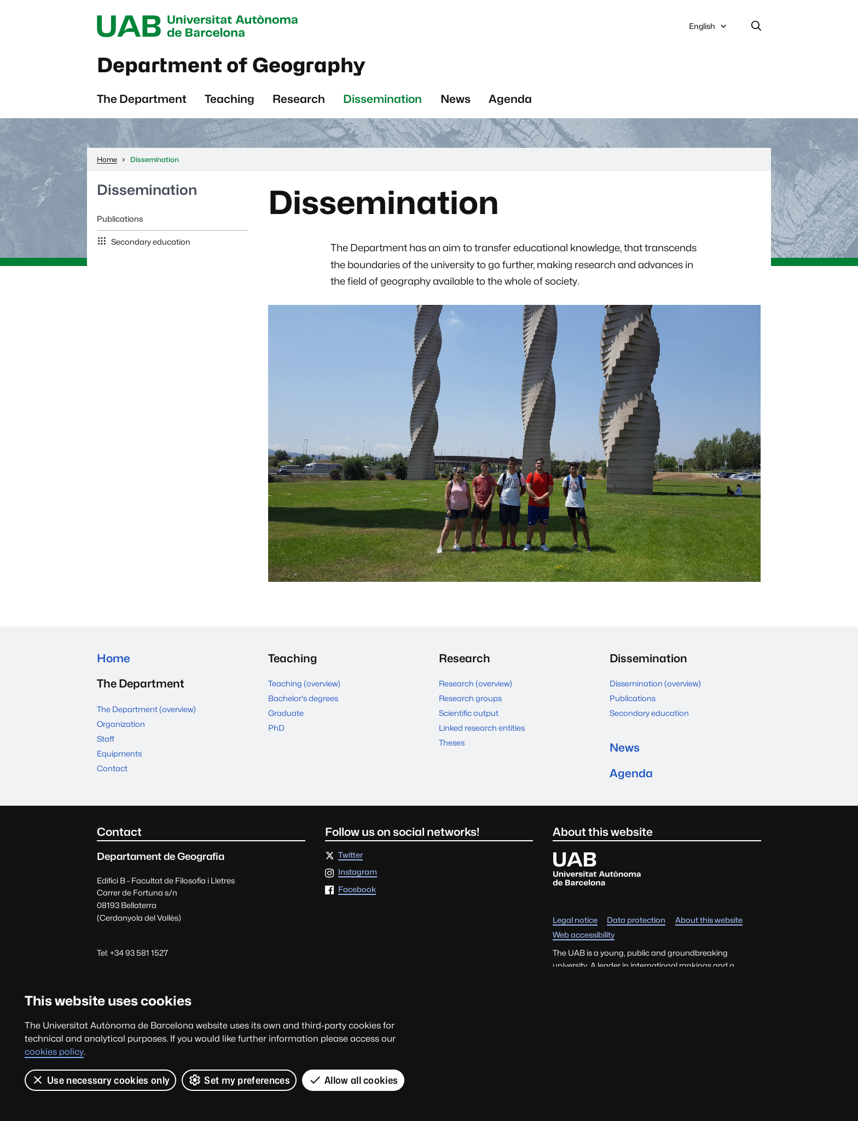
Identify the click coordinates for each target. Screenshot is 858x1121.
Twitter (350, 855)
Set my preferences (239, 1080)
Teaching (229, 99)
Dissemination (382, 99)
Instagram (357, 872)
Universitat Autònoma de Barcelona (200, 26)
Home (113, 658)
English (708, 29)
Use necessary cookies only (100, 1080)
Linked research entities (482, 727)
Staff (105, 738)
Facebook (357, 890)
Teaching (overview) (304, 683)
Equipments (119, 753)
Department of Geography (231, 65)
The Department (142, 99)
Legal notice (575, 920)
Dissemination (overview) (655, 683)
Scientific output (468, 713)
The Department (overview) (146, 709)
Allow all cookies (353, 1080)
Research (299, 99)
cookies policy (54, 1052)
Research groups (470, 698)
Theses (452, 742)
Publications (120, 218)
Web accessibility (583, 935)
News (455, 99)
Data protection (636, 920)
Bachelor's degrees (303, 698)
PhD (276, 727)
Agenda (510, 99)
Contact (112, 768)
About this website (709, 920)
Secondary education (149, 241)
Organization (121, 724)
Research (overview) (475, 683)
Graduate (286, 713)
